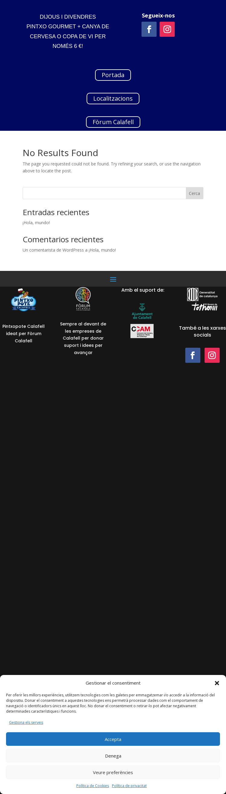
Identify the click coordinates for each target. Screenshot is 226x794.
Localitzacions (113, 98)
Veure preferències (113, 772)
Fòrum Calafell (113, 122)
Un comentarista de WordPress (53, 250)
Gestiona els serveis (26, 722)
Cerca (194, 193)
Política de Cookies (92, 785)
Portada (113, 75)
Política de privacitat (129, 785)
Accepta (113, 739)
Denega (113, 756)
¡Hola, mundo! (36, 222)
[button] (217, 683)
